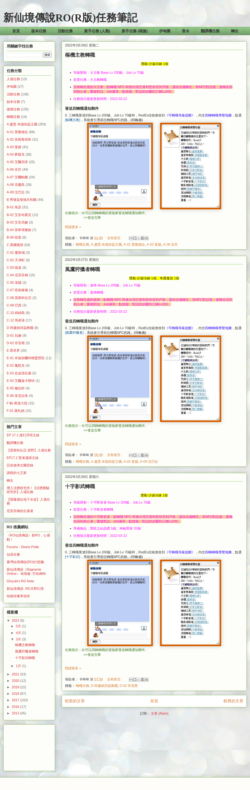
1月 (19, 666)
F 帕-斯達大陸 (17, 403)
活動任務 (65, 31)
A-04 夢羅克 (16, 154)
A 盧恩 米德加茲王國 (106, 244)
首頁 (16, 31)
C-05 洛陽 (14, 282)
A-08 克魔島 (16, 184)
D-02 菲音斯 (129, 686)
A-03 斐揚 (154, 244)
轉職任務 (82, 244)
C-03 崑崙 (14, 267)
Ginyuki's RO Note (20, 581)
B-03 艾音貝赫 (17, 222)
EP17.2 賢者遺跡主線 (23, 458)
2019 (16, 687)
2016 (16, 707)
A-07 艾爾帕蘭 (17, 177)
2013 (16, 713)
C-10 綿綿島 (16, 313)
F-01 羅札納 (15, 410)
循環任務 (13, 109)
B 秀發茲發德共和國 (21, 199)
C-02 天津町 (16, 260)
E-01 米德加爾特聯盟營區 (26, 358)
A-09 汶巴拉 (149, 461)
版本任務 (38, 31)
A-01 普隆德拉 (134, 244)
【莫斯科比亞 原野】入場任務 (29, 450)
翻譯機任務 (210, 31)
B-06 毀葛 (14, 237)
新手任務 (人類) (97, 31)
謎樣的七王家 (17, 473)
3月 (19, 639)
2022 (16, 620)
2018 (16, 693)
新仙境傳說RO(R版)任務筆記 (70, 18)
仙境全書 (13, 554)
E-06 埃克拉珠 (17, 396)
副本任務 (13, 102)
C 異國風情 (15, 245)
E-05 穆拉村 (16, 388)
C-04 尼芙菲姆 (17, 275)
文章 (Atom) (159, 713)
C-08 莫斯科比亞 (19, 298)
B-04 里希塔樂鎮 (19, 230)
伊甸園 (164, 31)
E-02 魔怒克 (16, 365)
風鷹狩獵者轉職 (82, 269)
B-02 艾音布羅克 (19, 215)
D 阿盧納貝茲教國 (104, 686)
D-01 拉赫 (14, 335)
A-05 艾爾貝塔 (17, 162)
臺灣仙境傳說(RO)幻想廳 (25, 562)
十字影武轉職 (80, 486)
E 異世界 (13, 350)
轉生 (235, 31)
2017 (16, 700)
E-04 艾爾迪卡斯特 (21, 380)
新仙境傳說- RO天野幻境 (25, 588)
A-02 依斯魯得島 (19, 139)
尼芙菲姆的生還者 (20, 511)
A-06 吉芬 (170, 244)
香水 (185, 31)
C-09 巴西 (14, 305)
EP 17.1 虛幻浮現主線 (23, 435)
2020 (16, 680)
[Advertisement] (29, 747)
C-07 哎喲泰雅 (17, 290)
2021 (16, 674)
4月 (19, 633)
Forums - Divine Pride (23, 547)
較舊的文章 (233, 701)
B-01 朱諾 (14, 207)
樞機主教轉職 (80, 55)
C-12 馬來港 (16, 320)
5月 (19, 626)
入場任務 (13, 79)
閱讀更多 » (73, 227)
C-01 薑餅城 (16, 252)
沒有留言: (114, 238)
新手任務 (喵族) (135, 31)
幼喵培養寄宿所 (18, 596)
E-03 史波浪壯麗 (19, 373)
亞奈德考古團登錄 (20, 465)
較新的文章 (75, 701)
